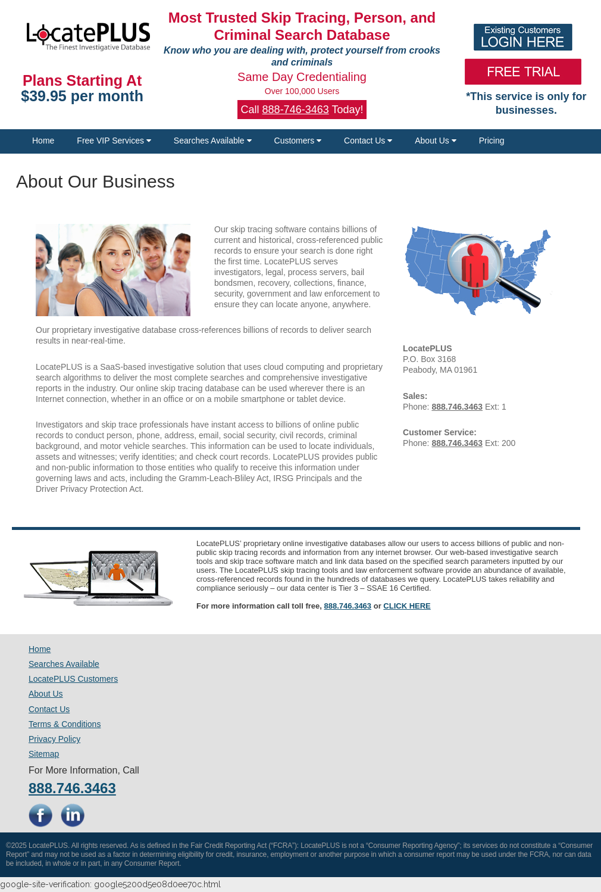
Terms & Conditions (65, 724)
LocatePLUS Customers (73, 679)
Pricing (492, 140)
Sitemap (44, 754)
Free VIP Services (114, 140)
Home (43, 140)
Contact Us (368, 140)
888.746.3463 (348, 605)
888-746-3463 (295, 110)
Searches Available (213, 140)
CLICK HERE (406, 605)
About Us (435, 140)
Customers (298, 140)
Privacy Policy (54, 739)
